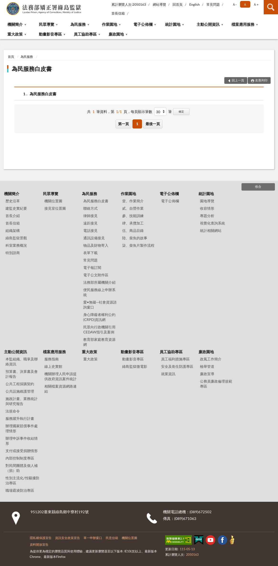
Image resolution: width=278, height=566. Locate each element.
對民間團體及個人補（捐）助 (21, 468)
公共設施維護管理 (19, 391)
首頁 (11, 57)
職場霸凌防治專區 (19, 490)
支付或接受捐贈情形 (21, 451)
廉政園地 (116, 34)
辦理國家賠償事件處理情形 (21, 428)
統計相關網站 (210, 230)
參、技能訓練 (133, 216)
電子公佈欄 (142, 24)
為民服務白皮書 (32, 68)
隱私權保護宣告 (41, 538)
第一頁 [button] (123, 124)
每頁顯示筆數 (141, 111)
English (194, 4)
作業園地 (109, 24)
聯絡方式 (90, 208)
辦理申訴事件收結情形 (21, 440)
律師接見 (90, 216)
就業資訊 (168, 374)
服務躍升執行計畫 (19, 418)
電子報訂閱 (92, 267)
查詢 (271, 7)
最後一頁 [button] (153, 124)
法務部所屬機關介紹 (99, 282)
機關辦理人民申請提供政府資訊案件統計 (60, 376)
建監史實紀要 (16, 208)
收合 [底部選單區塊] (258, 186)
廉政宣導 (207, 374)
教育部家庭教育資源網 (99, 342)
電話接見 (90, 230)
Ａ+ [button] (255, 4)
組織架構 (12, 230)
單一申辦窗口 (93, 538)
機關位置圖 (53, 201)
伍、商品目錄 (133, 230)
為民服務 (78, 24)
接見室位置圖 (55, 208)
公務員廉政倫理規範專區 (216, 383)
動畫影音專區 (50, 34)
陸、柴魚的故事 (134, 238)
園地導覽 (207, 201)
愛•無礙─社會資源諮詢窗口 (100, 304)
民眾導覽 (46, 24)
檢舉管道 (207, 366)
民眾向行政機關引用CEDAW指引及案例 (99, 329)
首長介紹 (12, 216)
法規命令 (12, 411)
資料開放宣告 (39, 544)
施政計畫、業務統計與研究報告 (21, 401)
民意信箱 (112, 538)
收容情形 (207, 208)
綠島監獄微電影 (134, 366)
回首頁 (178, 4)
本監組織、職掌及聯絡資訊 (21, 361)
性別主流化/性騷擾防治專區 (22, 480)
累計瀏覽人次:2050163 (128, 4)
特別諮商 (12, 253)
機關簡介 (15, 24)
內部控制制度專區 (19, 458)
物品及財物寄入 (95, 245)
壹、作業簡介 (133, 201)
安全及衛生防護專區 (177, 366)
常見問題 (213, 4)
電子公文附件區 (95, 275)
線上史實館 (53, 366)
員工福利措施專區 (175, 359)
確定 (181, 111)
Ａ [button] (245, 4)
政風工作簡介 (210, 359)
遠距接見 (90, 223)
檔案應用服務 (242, 24)
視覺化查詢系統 (212, 223)
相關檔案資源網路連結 (60, 388)
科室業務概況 (16, 245)
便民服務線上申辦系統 (99, 292)
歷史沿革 (12, 201)
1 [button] (137, 124)
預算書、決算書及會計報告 (21, 374)
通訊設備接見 (94, 238)
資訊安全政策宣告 (67, 538)
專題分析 (207, 216)
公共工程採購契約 (19, 384)
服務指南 (51, 359)
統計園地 (172, 24)
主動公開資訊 (208, 24)
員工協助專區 (85, 34)
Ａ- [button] (234, 4)
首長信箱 (118, 13)
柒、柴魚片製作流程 (138, 245)
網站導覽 (159, 4)
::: (4, 3)
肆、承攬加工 (133, 223)
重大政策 (15, 34)
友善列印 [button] (261, 80)
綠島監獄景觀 (16, 238)
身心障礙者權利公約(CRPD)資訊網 (99, 317)
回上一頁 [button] (238, 80)
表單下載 (90, 253)
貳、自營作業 (133, 208)
